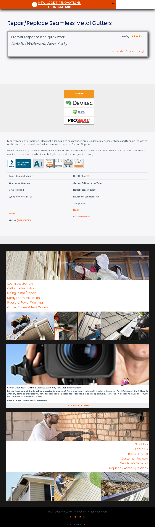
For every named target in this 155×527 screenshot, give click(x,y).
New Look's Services (134, 463)
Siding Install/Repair (21, 293)
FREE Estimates (137, 454)
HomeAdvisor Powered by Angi (127, 51)
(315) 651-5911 (24, 220)
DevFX (84, 524)
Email (12, 213)
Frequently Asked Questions (128, 468)
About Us (141, 449)
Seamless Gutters (20, 283)
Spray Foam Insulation (23, 298)
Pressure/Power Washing (25, 302)
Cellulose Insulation (21, 288)
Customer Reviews (134, 458)
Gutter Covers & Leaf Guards (27, 307)
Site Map (141, 444)
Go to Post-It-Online (77, 405)
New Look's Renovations (59, 3)
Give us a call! (83, 216)
